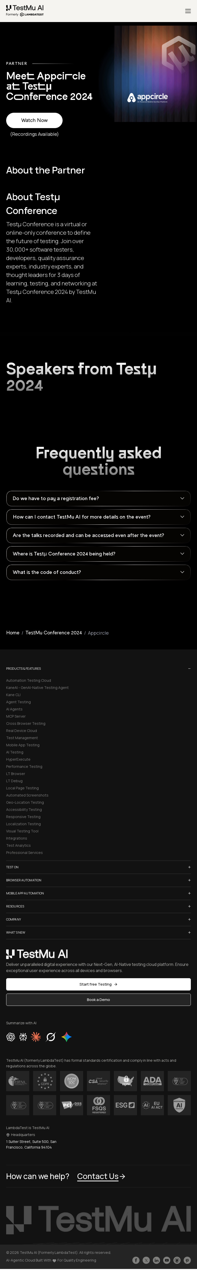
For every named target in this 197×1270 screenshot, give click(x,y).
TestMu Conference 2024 (53, 633)
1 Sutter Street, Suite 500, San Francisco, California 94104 (31, 1144)
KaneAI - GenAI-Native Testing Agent (37, 687)
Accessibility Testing (24, 809)
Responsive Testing (23, 816)
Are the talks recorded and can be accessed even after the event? (88, 535)
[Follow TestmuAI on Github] (177, 1260)
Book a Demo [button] (98, 999)
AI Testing (14, 752)
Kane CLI (13, 694)
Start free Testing (99, 984)
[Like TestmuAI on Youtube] (166, 1260)
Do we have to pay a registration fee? (56, 498)
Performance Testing (24, 766)
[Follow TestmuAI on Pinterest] (187, 1260)
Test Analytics (18, 845)
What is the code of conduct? (47, 572)
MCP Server (16, 716)
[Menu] (188, 11)
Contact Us (101, 1176)
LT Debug (14, 780)
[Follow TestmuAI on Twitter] (146, 1260)
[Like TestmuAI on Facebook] (136, 1260)
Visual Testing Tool (22, 831)
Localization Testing (23, 823)
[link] (25, 11)
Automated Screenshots (27, 795)
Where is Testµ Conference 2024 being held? (64, 554)
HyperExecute (18, 759)
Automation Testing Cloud (28, 680)
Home (12, 633)
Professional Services (24, 852)
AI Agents (14, 709)
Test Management (22, 737)
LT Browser (15, 773)
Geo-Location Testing (25, 802)
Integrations (16, 838)
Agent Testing (18, 701)
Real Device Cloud (21, 730)
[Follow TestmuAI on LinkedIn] (156, 1260)
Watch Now (34, 120)
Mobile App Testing (23, 744)
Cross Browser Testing (25, 723)
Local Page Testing (22, 788)
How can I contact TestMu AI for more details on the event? (81, 517)
